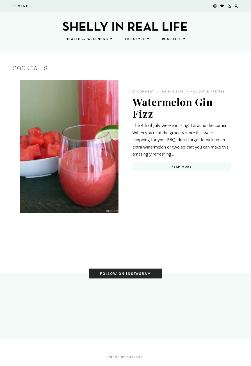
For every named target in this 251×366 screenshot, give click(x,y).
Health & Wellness (89, 39)
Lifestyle (137, 39)
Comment (143, 91)
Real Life (173, 39)
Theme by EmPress (125, 357)
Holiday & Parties (208, 91)
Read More (182, 166)
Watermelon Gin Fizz (173, 107)
